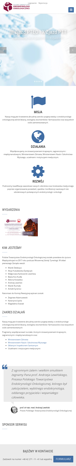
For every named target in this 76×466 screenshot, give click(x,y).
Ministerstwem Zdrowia (18, 339)
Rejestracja (43, 3)
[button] (3, 50)
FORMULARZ (63, 459)
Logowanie (32, 3)
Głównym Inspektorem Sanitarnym (23, 345)
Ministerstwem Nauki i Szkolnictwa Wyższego (27, 342)
